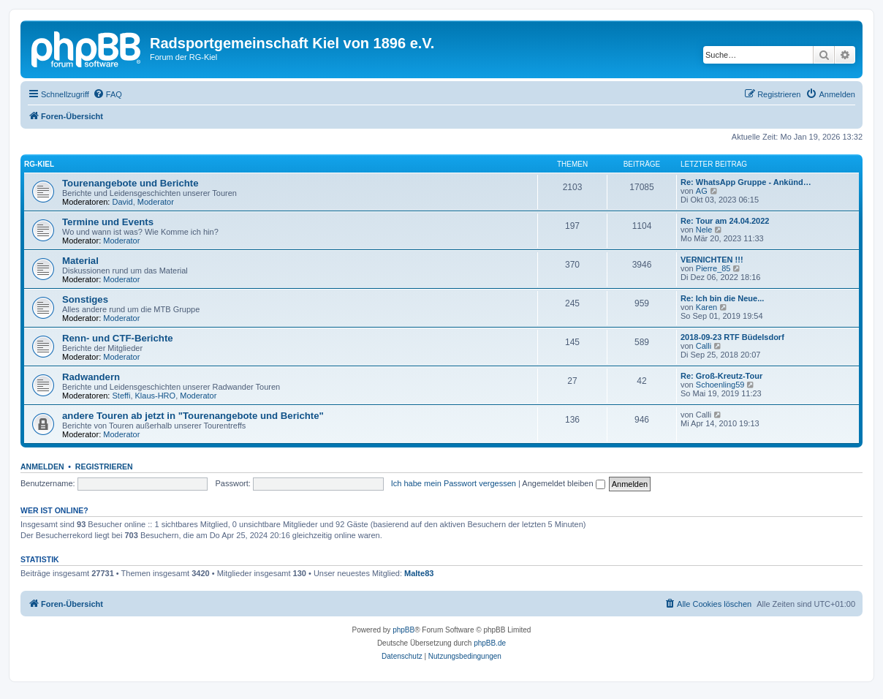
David (123, 201)
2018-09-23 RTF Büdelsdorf (732, 337)
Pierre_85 (713, 268)
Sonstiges (85, 299)
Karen (706, 307)
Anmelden (42, 466)
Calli (703, 345)
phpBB (403, 630)
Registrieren (104, 466)
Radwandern (91, 376)
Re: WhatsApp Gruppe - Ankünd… (746, 182)
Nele (704, 229)
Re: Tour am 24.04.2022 (725, 220)
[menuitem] (107, 94)
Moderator (155, 201)
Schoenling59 (720, 384)
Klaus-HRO (155, 395)
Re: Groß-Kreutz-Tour (721, 375)
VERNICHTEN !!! (712, 259)
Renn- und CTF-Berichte (117, 338)
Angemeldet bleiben (563, 483)
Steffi (122, 395)
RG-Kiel (39, 164)
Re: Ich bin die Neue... (722, 298)
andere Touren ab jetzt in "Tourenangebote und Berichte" (193, 415)
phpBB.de (490, 643)
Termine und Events (108, 221)
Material (80, 260)
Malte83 (418, 573)
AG (702, 190)
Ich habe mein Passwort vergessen (453, 483)
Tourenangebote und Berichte (130, 183)
